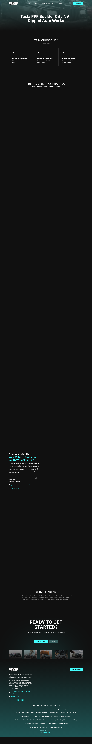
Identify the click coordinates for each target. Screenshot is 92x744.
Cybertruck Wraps (53, 723)
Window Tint (18, 709)
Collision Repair (19, 712)
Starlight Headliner (72, 712)
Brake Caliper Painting (27, 716)
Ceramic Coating (44, 709)
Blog (51, 705)
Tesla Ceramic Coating (49, 720)
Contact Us (57, 705)
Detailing (63, 709)
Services (45, 705)
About (54, 3)
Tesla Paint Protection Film (34, 720)
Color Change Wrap (47, 716)
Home (30, 3)
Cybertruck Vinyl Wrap (55, 727)
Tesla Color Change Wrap (39, 723)
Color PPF (37, 716)
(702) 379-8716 (15, 488)
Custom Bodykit (29, 712)
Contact (60, 3)
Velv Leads (47, 732)
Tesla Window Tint (20, 720)
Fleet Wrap (68, 716)
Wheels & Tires (54, 712)
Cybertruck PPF (63, 723)
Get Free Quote (41, 641)
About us (39, 705)
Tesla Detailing (73, 720)
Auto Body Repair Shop (42, 712)
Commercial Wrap (59, 716)
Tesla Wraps (27, 723)
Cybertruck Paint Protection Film (39, 727)
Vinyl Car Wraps (55, 709)
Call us (53, 641)
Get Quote (78, 3)
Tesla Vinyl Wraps (62, 720)
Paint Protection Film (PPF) (31, 709)
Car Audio (62, 712)
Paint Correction (72, 709)
